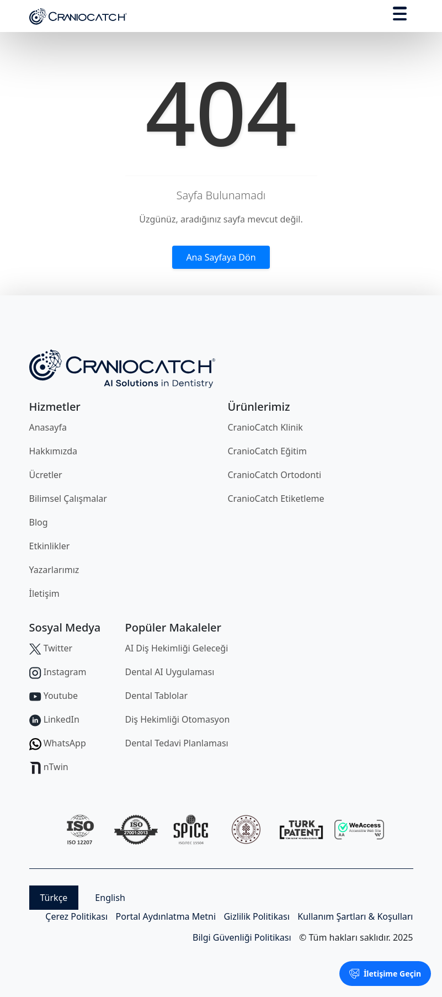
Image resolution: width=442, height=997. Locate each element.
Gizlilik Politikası (256, 916)
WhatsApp (57, 743)
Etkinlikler (49, 546)
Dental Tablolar (156, 696)
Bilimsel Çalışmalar (68, 498)
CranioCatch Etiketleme (276, 498)
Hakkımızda (53, 451)
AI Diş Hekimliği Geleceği (176, 648)
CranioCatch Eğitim (267, 451)
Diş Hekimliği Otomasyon (177, 719)
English (110, 898)
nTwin (48, 767)
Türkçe (54, 898)
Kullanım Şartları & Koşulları (355, 916)
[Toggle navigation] (399, 16)
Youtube (53, 696)
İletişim (44, 593)
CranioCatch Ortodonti (275, 475)
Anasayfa (48, 427)
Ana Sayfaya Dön (220, 257)
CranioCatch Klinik (265, 427)
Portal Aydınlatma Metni (166, 916)
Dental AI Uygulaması (170, 672)
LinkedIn (54, 719)
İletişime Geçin (385, 973)
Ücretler (45, 475)
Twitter (51, 648)
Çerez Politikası (76, 916)
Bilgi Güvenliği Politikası (242, 937)
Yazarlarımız (54, 570)
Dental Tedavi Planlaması (176, 743)
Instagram (58, 672)
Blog (38, 522)
